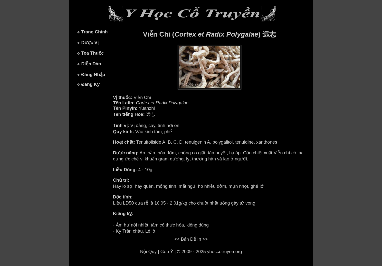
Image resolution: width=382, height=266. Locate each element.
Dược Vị (89, 42)
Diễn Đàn (91, 63)
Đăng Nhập (93, 74)
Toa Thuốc (92, 53)
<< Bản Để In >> (191, 239)
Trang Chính (94, 31)
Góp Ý (166, 251)
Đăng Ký (90, 84)
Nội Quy (148, 251)
